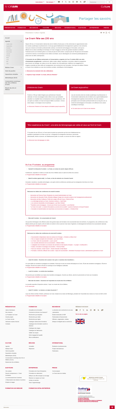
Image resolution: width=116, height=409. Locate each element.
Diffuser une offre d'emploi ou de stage (39, 375)
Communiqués (56, 371)
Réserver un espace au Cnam (37, 378)
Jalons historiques (10, 310)
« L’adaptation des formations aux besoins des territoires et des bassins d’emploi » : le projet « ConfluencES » (59, 244)
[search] (97, 2)
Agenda (42, 32)
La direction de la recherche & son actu (62, 310)
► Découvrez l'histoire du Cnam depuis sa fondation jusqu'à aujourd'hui (46, 106)
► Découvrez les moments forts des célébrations (39, 71)
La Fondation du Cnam (11, 314)
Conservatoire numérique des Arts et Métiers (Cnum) (12, 82)
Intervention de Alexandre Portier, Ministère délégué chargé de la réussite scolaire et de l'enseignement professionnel (61, 197)
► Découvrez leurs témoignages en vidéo (38, 140)
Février (8, 55)
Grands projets (9, 317)
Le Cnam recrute (9, 319)
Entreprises (33, 367)
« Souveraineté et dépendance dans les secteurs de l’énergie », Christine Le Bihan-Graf (53, 237)
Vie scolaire (8, 371)
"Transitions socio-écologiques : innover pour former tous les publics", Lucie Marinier (52, 205)
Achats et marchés (34, 380)
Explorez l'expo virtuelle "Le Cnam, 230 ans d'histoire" (42, 74)
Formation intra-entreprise (39, 388)
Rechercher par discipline (35, 314)
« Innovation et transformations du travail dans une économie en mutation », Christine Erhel (54, 209)
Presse (54, 367)
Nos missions (8, 312)
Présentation (29, 32)
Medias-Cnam (9, 67)
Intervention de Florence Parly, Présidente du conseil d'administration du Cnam (51, 195)
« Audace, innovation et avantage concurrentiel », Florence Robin (47, 246)
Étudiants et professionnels (59, 346)
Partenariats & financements (59, 317)
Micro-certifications (34, 337)
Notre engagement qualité (36, 335)
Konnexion (6, 407)
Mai (7, 61)
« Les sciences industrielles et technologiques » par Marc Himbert (47, 203)
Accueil (7, 38)
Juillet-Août (9, 44)
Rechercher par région (35, 319)
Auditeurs (9, 367)
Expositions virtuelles (11, 74)
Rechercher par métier (35, 317)
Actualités (31, 346)
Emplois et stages (10, 382)
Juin (7, 63)
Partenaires (55, 351)
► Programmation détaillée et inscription (36, 174)
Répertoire (31, 348)
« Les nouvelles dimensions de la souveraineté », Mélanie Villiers (47, 242)
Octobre (8, 48)
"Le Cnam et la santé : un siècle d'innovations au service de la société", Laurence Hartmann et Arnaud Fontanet (59, 207)
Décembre (9, 52)
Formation (33, 307)
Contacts (7, 323)
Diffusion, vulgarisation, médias (60, 319)
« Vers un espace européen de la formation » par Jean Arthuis (46, 239)
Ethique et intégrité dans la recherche (62, 321)
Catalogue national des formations (38, 321)
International (57, 343)
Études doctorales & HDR (59, 314)
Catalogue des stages (34, 328)
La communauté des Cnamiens (13, 377)
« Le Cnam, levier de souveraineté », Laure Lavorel (43, 240)
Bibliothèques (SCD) (11, 78)
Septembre (9, 46)
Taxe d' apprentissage (34, 382)
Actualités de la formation (35, 310)
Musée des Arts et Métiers (10, 88)
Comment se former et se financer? (38, 312)
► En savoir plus (29, 286)
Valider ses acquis (33, 332)
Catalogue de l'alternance (35, 330)
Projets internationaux (58, 348)
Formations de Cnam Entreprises (37, 371)
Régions (32, 343)
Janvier (8, 53)
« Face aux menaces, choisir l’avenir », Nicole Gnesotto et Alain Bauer (48, 248)
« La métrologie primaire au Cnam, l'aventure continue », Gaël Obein (48, 201)
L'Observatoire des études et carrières (15, 380)
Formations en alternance (35, 373)
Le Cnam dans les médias (59, 373)
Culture (36, 32)
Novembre (9, 50)
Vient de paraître (10, 71)
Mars (7, 57)
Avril (7, 59)
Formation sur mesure (13, 388)
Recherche (56, 307)
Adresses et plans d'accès (12, 321)
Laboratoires (55, 312)
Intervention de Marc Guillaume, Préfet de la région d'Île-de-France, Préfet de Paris (52, 199)
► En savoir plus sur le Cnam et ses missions (83, 108)
